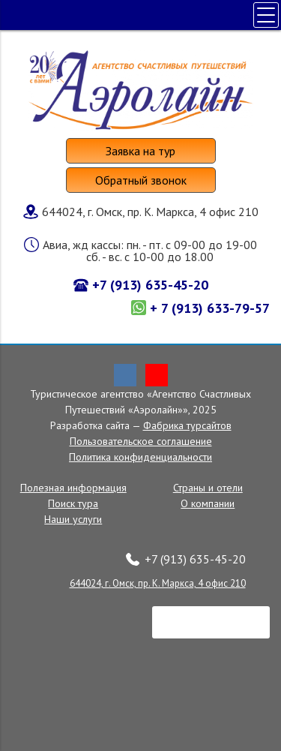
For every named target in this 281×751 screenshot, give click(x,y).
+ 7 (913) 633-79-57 (210, 308)
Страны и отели (208, 487)
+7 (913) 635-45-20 (150, 285)
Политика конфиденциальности (140, 457)
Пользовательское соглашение (141, 441)
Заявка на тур (140, 150)
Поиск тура (73, 503)
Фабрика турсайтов (187, 425)
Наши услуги (73, 519)
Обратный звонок (141, 180)
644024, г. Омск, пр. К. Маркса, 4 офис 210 (158, 583)
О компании (208, 503)
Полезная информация (73, 487)
